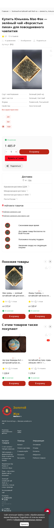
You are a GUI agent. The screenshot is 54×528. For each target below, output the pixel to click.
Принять (24, 524)
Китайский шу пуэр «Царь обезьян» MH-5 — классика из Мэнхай (39, 361)
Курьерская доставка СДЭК (15, 187)
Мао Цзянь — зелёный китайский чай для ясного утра (13, 294)
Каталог (20, 445)
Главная (5, 11)
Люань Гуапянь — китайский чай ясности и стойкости (39, 294)
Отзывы (35, 448)
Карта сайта (19, 431)
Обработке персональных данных (28, 520)
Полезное (20, 455)
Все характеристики (10, 109)
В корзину (34, 151)
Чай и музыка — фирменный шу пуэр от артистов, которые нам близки (8, 456)
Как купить (21, 458)
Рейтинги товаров (39, 458)
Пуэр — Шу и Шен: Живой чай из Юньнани (8, 473)
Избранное (37, 455)
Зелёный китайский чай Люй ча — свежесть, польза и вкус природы (8, 483)
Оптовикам (37, 445)
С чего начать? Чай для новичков (8, 448)
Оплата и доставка (23, 448)
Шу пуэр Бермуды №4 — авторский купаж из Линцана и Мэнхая (12, 361)
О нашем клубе (22, 451)
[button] (45, 261)
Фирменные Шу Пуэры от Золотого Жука (7, 466)
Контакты (36, 451)
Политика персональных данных (7, 431)
